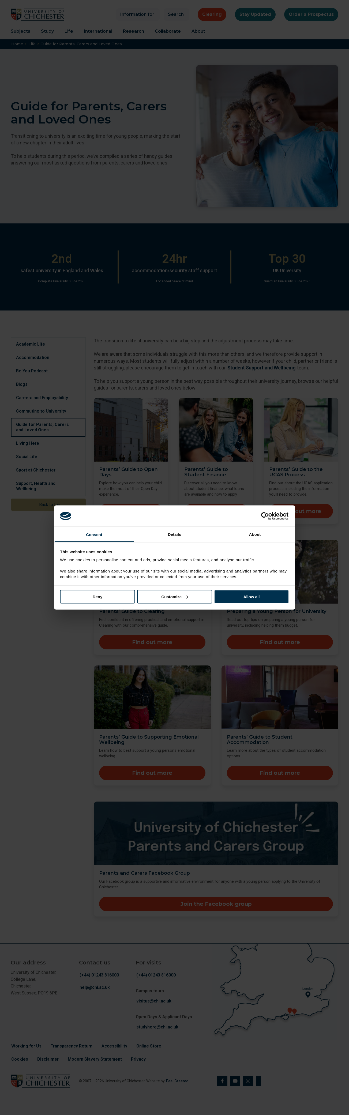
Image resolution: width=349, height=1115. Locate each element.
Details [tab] (174, 534)
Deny (98, 596)
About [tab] (255, 534)
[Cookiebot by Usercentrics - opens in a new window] (265, 516)
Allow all (251, 596)
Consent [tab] (94, 534)
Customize (174, 596)
